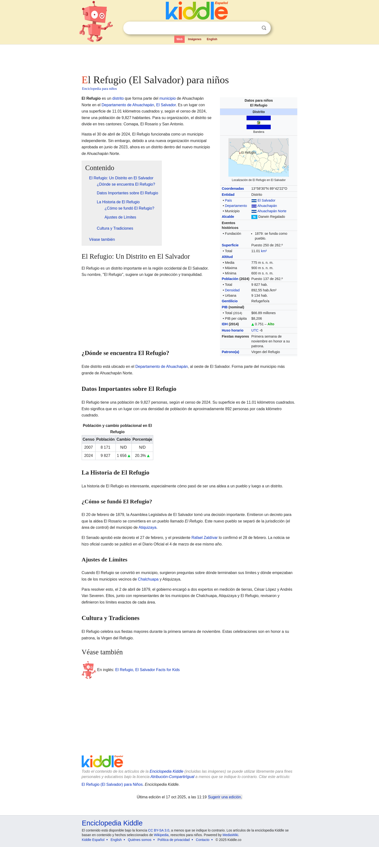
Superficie (230, 245)
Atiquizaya (147, 527)
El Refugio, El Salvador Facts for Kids (147, 669)
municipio (168, 98)
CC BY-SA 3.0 (158, 830)
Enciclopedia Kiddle (166, 771)
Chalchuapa (148, 579)
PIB (224, 307)
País (228, 200)
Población (230, 279)
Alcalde (228, 217)
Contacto (202, 840)
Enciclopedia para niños (99, 89)
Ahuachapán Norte (271, 211)
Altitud (227, 257)
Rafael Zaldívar (204, 538)
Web (179, 39)
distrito (118, 98)
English (212, 39)
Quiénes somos (139, 840)
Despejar (254, 28)
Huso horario (232, 330)
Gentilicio (230, 301)
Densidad (232, 290)
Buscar (264, 28)
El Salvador (267, 200)
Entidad (228, 195)
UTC (255, 330)
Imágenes (194, 39)
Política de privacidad (174, 840)
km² (264, 251)
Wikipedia (161, 835)
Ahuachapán (267, 206)
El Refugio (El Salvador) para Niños (112, 784)
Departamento (236, 206)
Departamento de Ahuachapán (128, 105)
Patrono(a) (230, 352)
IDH (225, 324)
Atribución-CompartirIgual (172, 777)
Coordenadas (233, 188)
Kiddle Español (93, 840)
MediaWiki (230, 835)
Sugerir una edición (224, 797)
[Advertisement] (189, 58)
